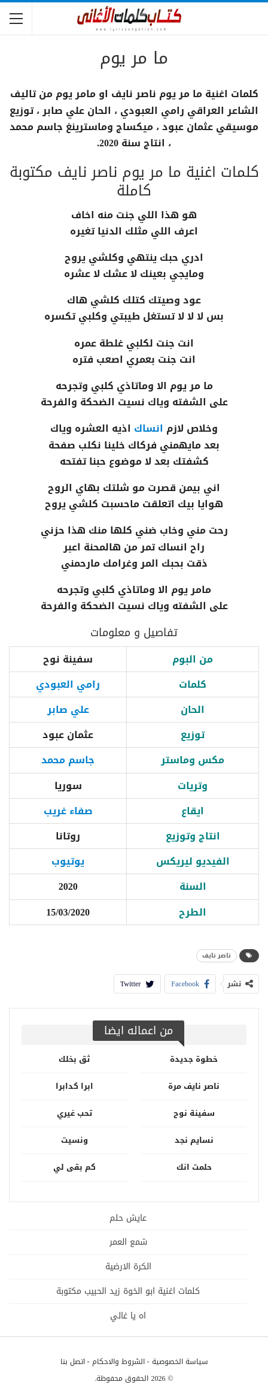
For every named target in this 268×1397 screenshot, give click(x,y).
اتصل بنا (72, 1361)
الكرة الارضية (128, 1266)
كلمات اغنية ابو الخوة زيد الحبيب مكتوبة (128, 1291)
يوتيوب (67, 861)
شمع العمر (128, 1242)
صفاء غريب (68, 811)
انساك (148, 428)
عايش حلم (128, 1218)
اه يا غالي (128, 1316)
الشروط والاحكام (118, 1361)
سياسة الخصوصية (180, 1361)
